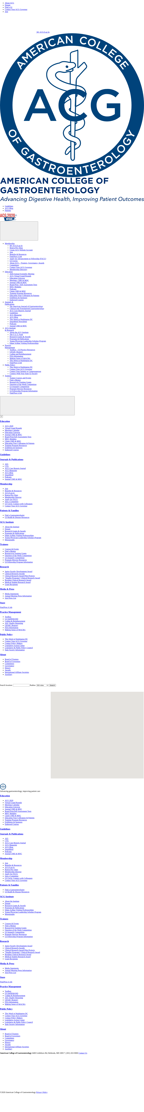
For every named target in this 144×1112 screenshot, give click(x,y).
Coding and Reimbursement (20, 354)
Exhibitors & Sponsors (18, 298)
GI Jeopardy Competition (19, 387)
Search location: (6, 685)
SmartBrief (9, 475)
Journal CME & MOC (18, 282)
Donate (7, 5)
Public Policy (10, 365)
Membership (10, 243)
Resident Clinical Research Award (18, 580)
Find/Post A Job (16, 256)
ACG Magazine (11, 471)
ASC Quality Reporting (14, 623)
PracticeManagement (10, 346)
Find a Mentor (15, 380)
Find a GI (8, 7)
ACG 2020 (9, 426)
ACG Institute (7, 522)
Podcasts (13, 289)
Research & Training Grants (20, 382)
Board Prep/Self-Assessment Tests (18, 437)
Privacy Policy (42, 1092)
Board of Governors (12, 661)
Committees (14, 265)
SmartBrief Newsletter (18, 322)
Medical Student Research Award (17, 582)
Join (6, 12)
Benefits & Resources (18, 254)
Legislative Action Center (15, 646)
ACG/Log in (9, 493)
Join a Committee (11, 502)
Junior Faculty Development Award (18, 571)
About (3, 654)
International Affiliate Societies (17, 672)
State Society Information (15, 650)
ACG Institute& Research (10, 329)
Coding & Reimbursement (15, 621)
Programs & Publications (19, 339)
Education (9, 272)
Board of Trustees (12, 659)
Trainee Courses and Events (20, 378)
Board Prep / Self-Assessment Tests (23, 285)
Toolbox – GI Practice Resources (22, 350)
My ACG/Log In (25, 32)
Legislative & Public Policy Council (19, 648)
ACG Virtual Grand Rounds (20, 276)
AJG (6, 464)
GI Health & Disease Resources (17, 517)
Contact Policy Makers (14, 643)
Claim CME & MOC (18, 291)
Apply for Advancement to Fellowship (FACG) (28, 259)
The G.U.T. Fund (16, 335)
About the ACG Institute (19, 332)
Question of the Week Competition (23, 384)
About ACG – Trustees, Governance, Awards (27, 263)
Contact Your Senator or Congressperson (25, 371)
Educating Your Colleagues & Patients (24, 296)
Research (4, 567)
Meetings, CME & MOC (19, 280)
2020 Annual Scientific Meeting (22, 274)
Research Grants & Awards (20, 337)
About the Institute (12, 527)
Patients (8, 210)
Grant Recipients (11, 584)
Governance (9, 666)
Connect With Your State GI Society (24, 374)
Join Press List (10, 598)
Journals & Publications (11, 459)
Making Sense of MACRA (20, 358)
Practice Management (10, 612)
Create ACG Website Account (21, 250)
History (8, 668)
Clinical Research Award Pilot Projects (20, 576)
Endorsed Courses (17, 300)
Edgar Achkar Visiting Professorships (24, 343)
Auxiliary (8, 674)
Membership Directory (18, 269)
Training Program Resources (21, 293)
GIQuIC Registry (16, 352)
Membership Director (13, 497)
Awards (8, 670)
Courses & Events (12, 549)
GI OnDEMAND (11, 619)
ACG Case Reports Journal (15, 468)
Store (2, 603)
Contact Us (83, 1053)
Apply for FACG (11, 499)
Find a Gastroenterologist (14, 515)
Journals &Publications (9, 303)
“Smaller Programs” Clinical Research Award (22, 578)
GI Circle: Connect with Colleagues (18, 504)
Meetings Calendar (12, 430)
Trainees (8, 376)
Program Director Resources (21, 389)
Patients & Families (9, 510)
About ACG (9, 3)
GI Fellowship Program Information (24, 391)
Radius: (33, 685)
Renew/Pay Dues (16, 248)
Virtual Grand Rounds (13, 428)
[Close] (1, 416)
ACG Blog (9, 208)
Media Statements (12, 594)
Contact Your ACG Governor (16, 9)
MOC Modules (15, 287)
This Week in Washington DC (21, 319)
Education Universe (17, 278)
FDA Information (16, 356)
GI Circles (14, 261)
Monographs (10, 540)
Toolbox (8, 617)
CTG (7, 466)
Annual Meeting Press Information (18, 596)
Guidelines (9, 206)
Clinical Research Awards (15, 574)
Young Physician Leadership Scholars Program (28, 341)
